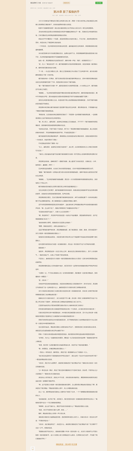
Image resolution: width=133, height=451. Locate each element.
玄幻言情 (40, 8)
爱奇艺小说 (33, 8)
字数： (76, 15)
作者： (54, 15)
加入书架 (99, 3)
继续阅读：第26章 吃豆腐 (66, 444)
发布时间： (62, 15)
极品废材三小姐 (47, 8)
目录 (54, 8)
